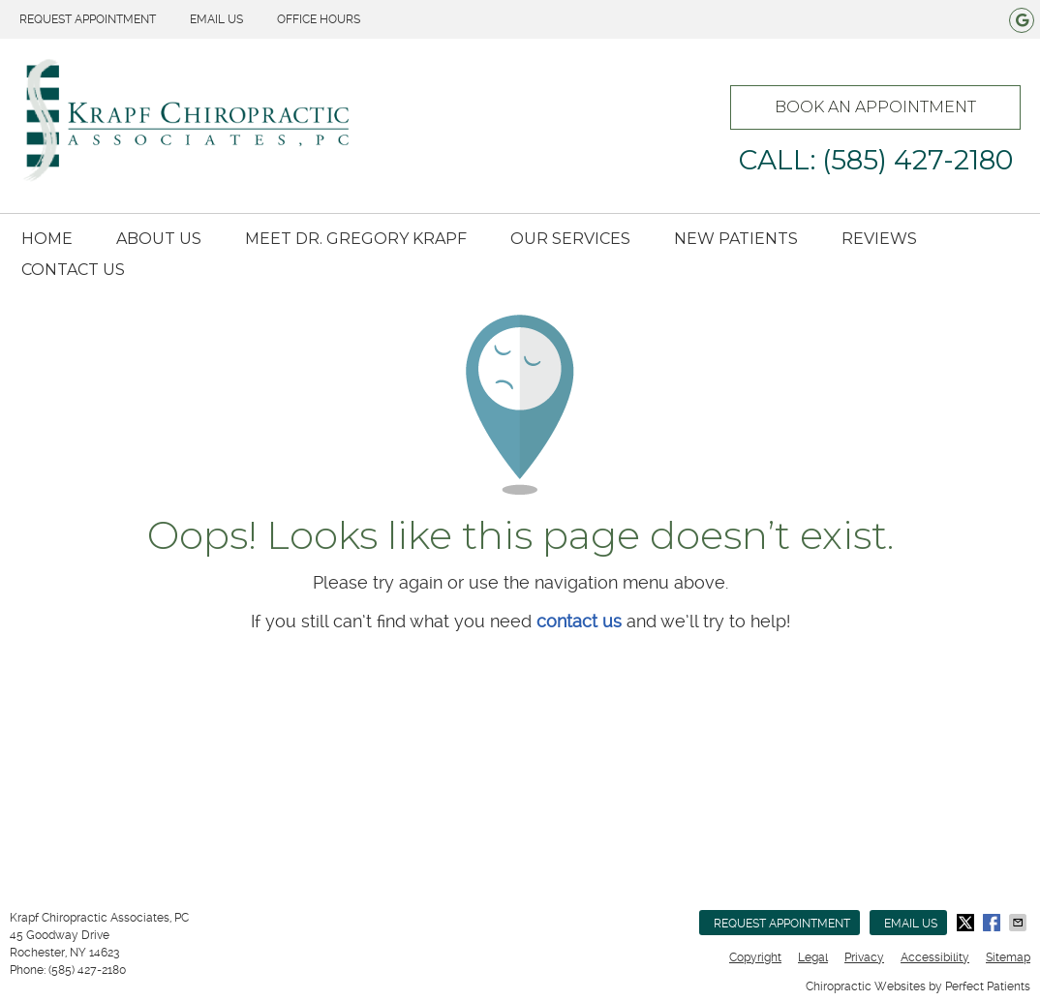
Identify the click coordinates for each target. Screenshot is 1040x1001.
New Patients (736, 238)
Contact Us (73, 269)
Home (47, 238)
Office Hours (318, 19)
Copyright (755, 957)
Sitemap (1008, 957)
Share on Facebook (993, 922)
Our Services (570, 238)
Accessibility (935, 957)
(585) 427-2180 (87, 970)
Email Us (216, 19)
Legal (813, 957)
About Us (158, 238)
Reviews (879, 238)
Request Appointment (87, 19)
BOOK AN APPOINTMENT (875, 107)
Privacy (864, 957)
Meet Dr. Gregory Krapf (356, 238)
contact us (579, 621)
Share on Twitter (967, 922)
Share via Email (1019, 922)
